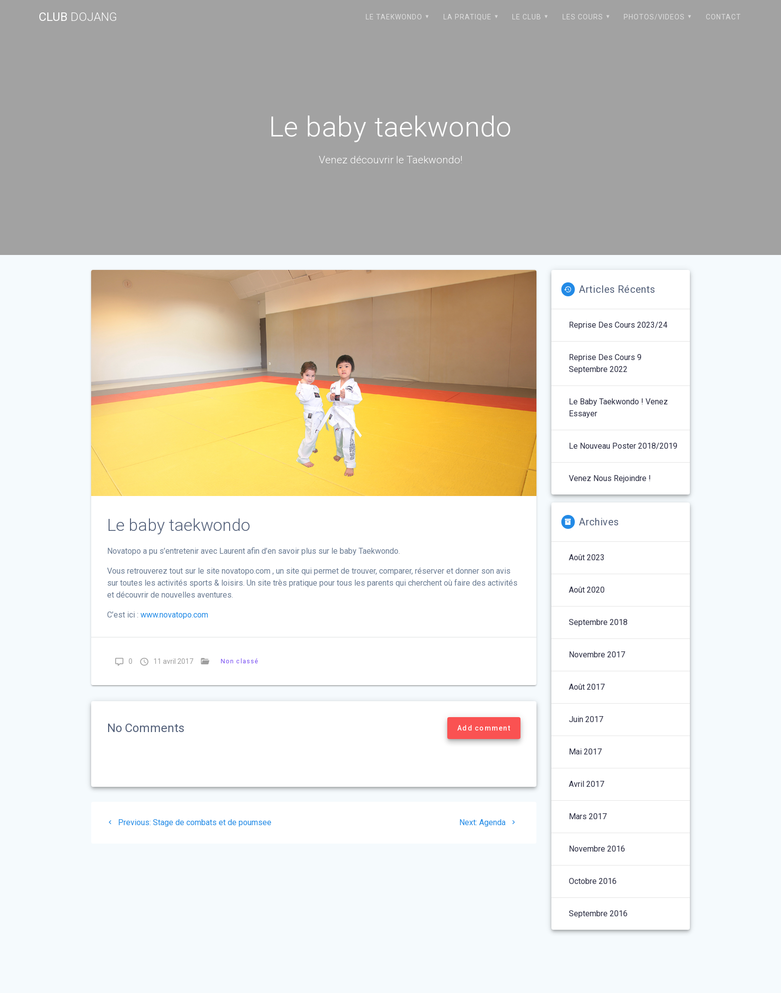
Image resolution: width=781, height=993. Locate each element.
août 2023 (587, 557)
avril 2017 (586, 784)
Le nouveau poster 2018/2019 (623, 446)
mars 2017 (588, 816)
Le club (526, 17)
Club (78, 17)
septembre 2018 (598, 622)
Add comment (484, 728)
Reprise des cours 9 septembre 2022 (605, 363)
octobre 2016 (593, 881)
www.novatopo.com (173, 615)
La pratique (467, 17)
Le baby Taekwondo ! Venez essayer (618, 407)
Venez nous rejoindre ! (610, 478)
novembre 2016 (597, 849)
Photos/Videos (654, 17)
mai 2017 (585, 751)
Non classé (240, 661)
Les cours (582, 17)
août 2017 (587, 687)
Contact (723, 17)
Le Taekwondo (394, 17)
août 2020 (587, 590)
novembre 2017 (597, 654)
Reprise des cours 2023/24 (618, 325)
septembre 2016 (598, 913)
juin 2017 (586, 719)
